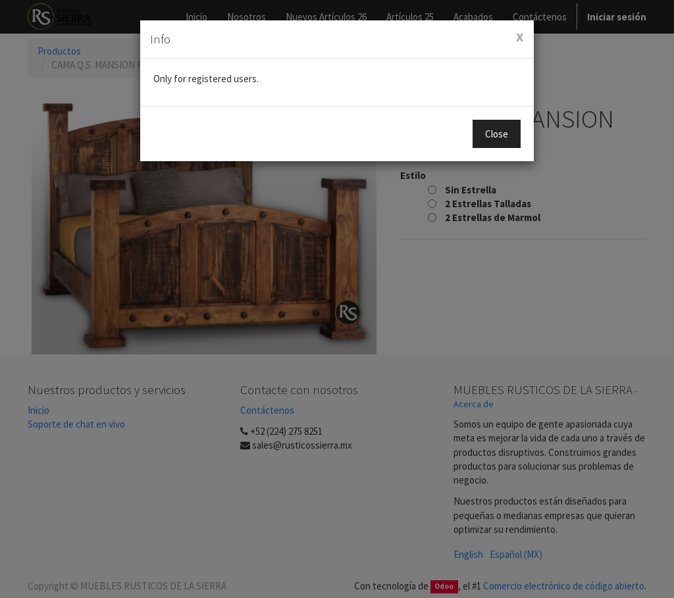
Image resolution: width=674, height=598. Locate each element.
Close (496, 134)
